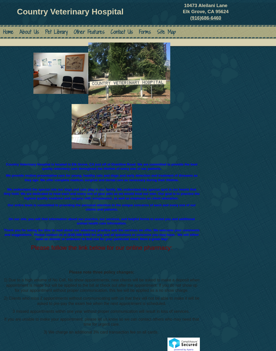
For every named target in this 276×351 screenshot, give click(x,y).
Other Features (89, 32)
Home (8, 32)
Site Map (166, 32)
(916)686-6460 (205, 17)
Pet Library (56, 32)
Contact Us (122, 32)
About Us (29, 32)
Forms (145, 32)
